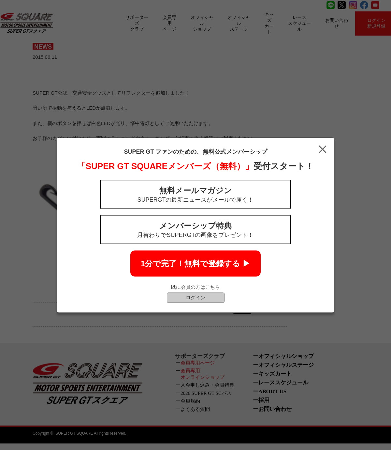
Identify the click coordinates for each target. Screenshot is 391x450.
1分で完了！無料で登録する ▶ (195, 263)
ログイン (195, 297)
